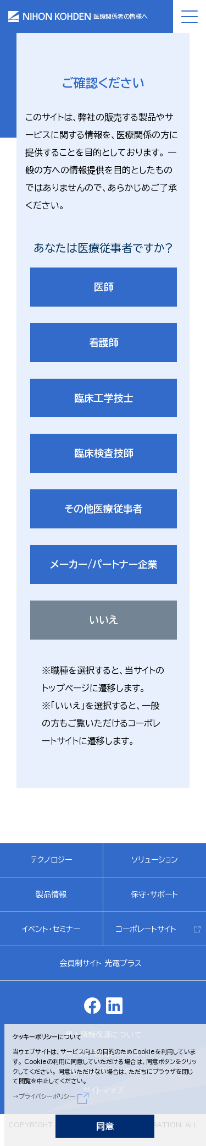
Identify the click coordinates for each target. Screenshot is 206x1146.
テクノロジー (51, 860)
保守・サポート (154, 894)
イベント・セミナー (51, 929)
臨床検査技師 (103, 453)
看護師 (104, 342)
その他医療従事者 (103, 509)
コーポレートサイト (146, 929)
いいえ (103, 620)
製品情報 (51, 894)
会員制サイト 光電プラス (100, 963)
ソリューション (154, 860)
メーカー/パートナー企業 (104, 564)
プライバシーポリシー (47, 1096)
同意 (105, 1126)
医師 (104, 287)
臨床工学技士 (103, 398)
